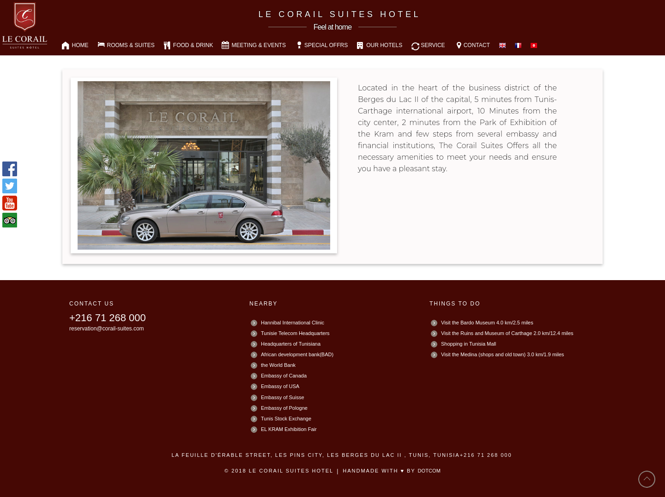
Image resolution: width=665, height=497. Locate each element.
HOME (80, 45)
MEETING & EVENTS (259, 45)
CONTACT (477, 45)
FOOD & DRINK (193, 45)
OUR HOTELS (384, 45)
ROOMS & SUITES (131, 45)
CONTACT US (91, 303)
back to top (647, 479)
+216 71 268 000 (107, 317)
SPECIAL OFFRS (326, 45)
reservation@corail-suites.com (106, 328)
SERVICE (433, 45)
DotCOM (429, 470)
